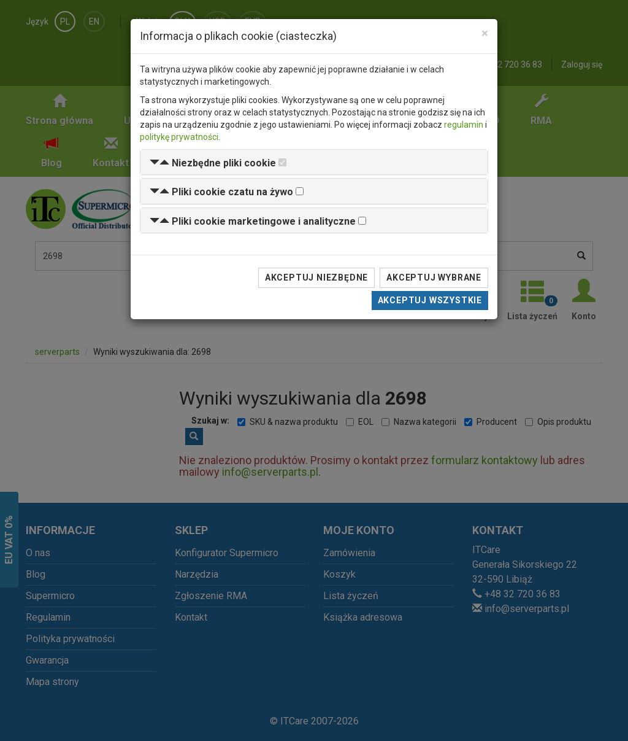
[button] (213, 163)
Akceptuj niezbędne (316, 277)
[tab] (314, 162)
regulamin (463, 125)
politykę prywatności (179, 137)
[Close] (484, 33)
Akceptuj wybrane (433, 277)
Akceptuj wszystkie (430, 300)
